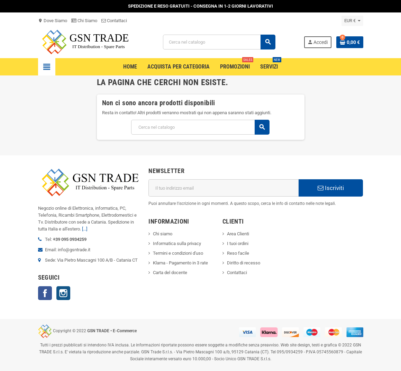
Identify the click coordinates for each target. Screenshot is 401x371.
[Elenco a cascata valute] (352, 21)
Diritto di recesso (243, 262)
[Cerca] (219, 42)
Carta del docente (170, 272)
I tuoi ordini (237, 243)
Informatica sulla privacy (177, 243)
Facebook (45, 293)
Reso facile (238, 253)
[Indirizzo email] (223, 188)
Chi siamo (162, 233)
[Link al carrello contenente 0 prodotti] (349, 42)
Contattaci (114, 20)
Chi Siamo (84, 20)
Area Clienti (238, 233)
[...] (84, 229)
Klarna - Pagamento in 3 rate (180, 262)
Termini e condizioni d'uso (178, 253)
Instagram (63, 293)
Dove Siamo (52, 20)
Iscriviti (331, 187)
